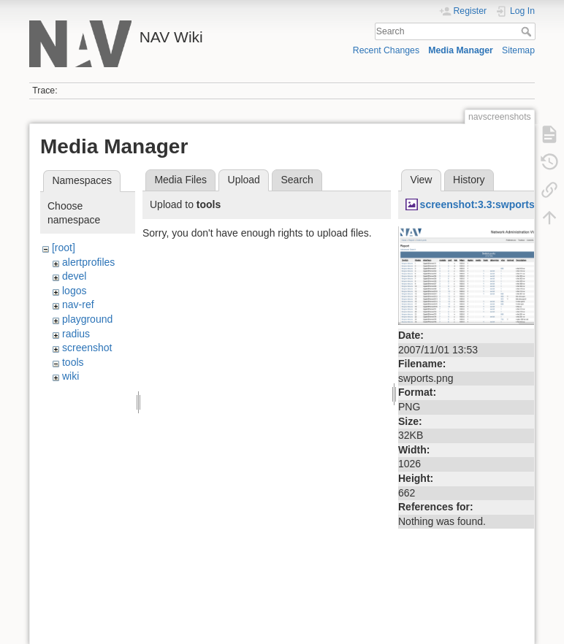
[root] (63, 247)
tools (73, 362)
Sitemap (518, 50)
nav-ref (78, 304)
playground (87, 319)
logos (74, 290)
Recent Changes (386, 50)
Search (528, 31)
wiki (70, 376)
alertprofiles (88, 262)
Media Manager (460, 50)
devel (74, 276)
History (469, 179)
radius (76, 334)
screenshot (87, 347)
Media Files (180, 179)
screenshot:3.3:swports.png (488, 204)
